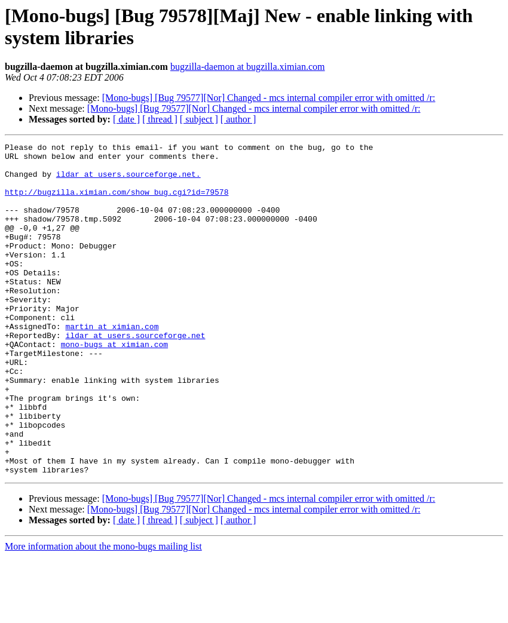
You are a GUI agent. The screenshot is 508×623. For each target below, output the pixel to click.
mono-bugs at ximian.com (114, 385)
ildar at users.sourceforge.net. (128, 181)
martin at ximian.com (111, 363)
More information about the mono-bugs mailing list (103, 612)
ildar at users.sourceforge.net (135, 374)
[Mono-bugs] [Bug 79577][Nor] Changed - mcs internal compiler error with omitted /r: (269, 98)
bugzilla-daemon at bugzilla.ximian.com (247, 67)
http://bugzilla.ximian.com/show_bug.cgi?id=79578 (116, 202)
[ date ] (126, 119)
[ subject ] (199, 119)
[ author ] (238, 119)
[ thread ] (160, 119)
